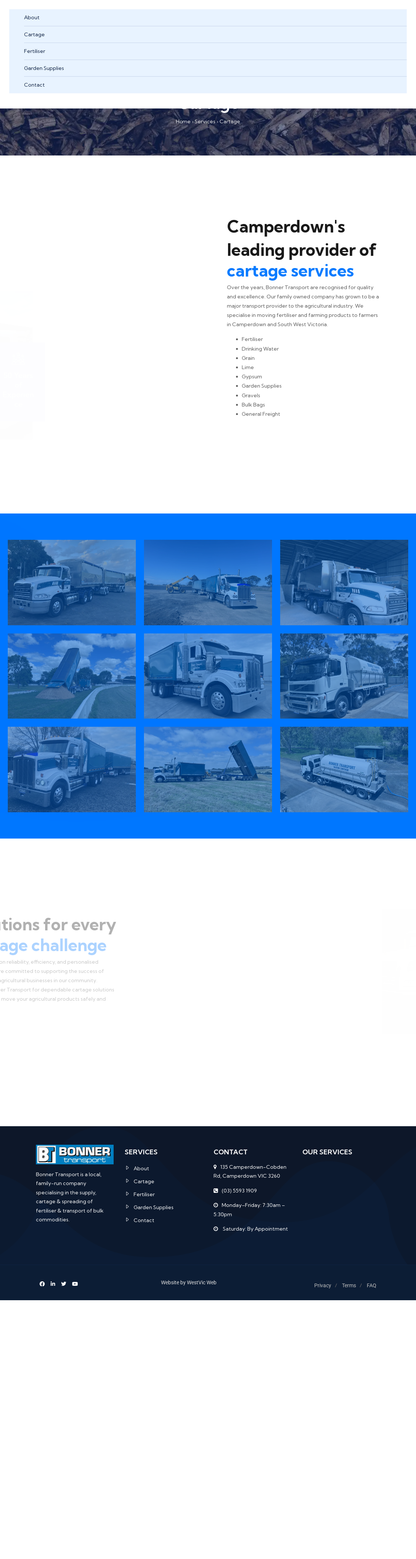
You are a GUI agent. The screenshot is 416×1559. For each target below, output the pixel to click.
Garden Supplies (44, 68)
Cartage (34, 34)
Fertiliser (34, 51)
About (32, 17)
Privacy (322, 1285)
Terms (349, 1285)
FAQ (371, 1285)
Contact (34, 84)
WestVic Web (202, 1282)
